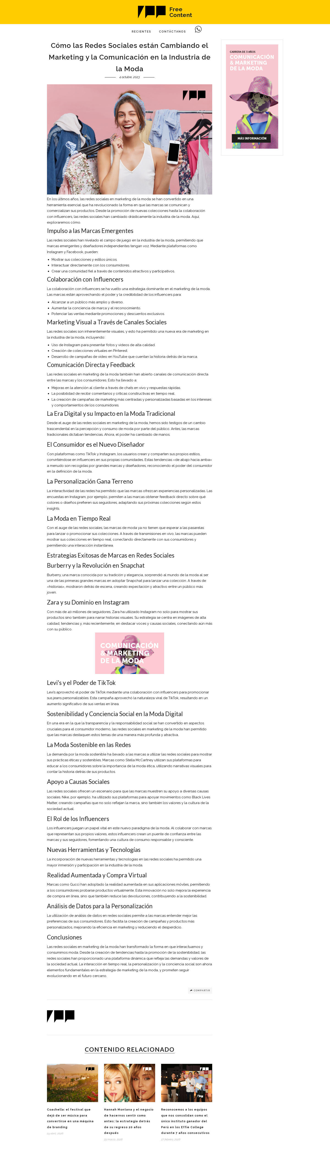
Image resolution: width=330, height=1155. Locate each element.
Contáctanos (172, 31)
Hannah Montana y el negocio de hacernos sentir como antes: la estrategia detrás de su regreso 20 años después (129, 1121)
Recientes (141, 31)
